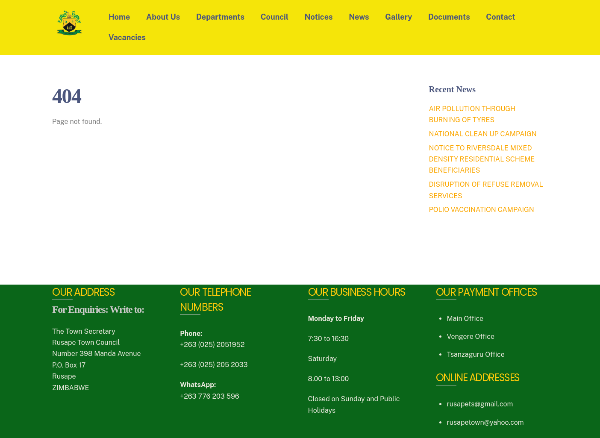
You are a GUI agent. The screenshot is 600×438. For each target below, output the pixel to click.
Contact (500, 16)
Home (119, 16)
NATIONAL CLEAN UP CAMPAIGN (483, 134)
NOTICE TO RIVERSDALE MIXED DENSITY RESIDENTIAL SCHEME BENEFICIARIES (482, 159)
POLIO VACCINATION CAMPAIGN (481, 210)
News (359, 16)
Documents (449, 16)
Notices (319, 16)
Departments (220, 16)
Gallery (398, 16)
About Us (163, 16)
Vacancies (127, 37)
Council (274, 16)
